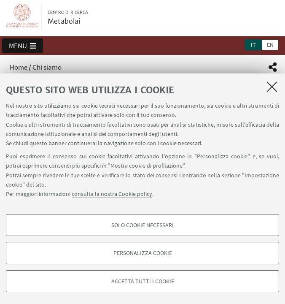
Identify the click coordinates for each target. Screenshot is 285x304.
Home (18, 67)
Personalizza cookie (142, 253)
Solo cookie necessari (142, 225)
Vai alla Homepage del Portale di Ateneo (22, 16)
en (270, 45)
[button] (22, 45)
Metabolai (68, 18)
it (253, 45)
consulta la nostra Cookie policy (112, 194)
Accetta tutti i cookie (142, 281)
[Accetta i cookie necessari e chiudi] (272, 86)
